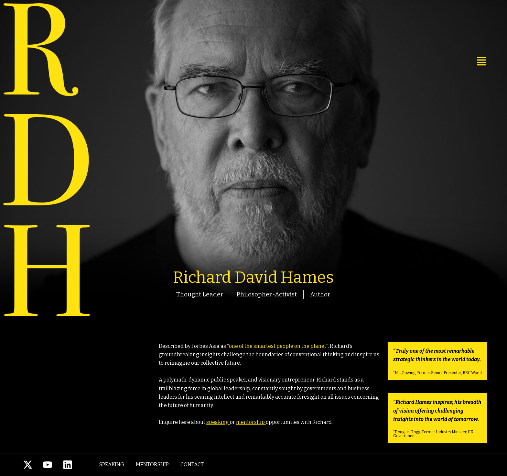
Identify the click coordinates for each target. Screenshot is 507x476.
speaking (218, 422)
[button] (422, 62)
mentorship (251, 422)
